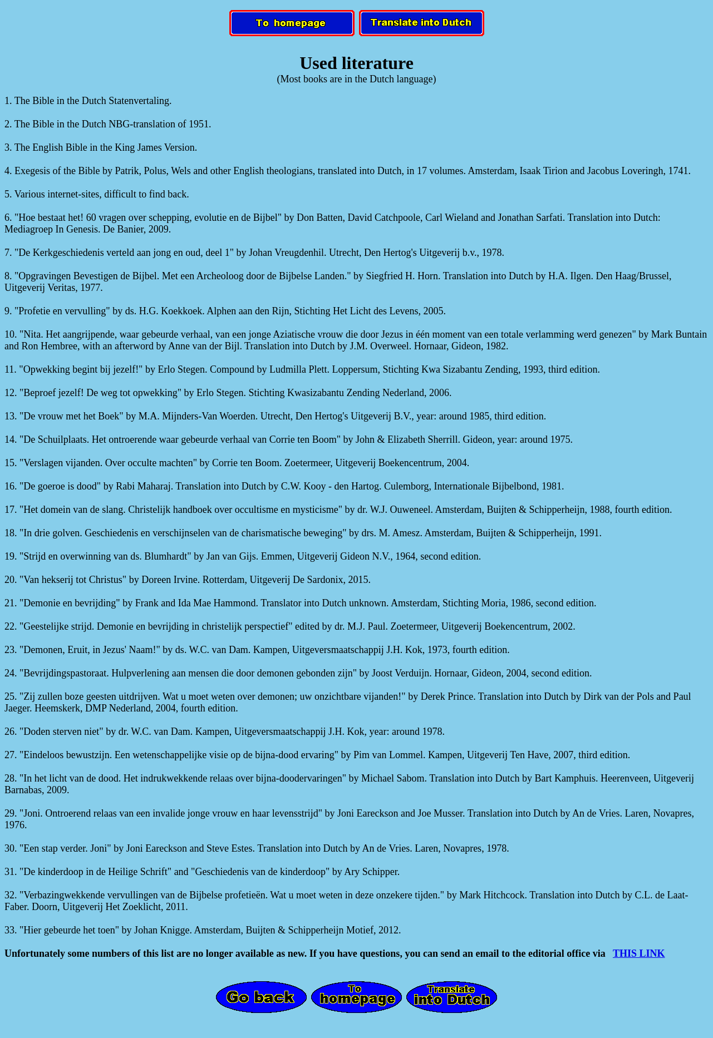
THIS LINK (639, 953)
